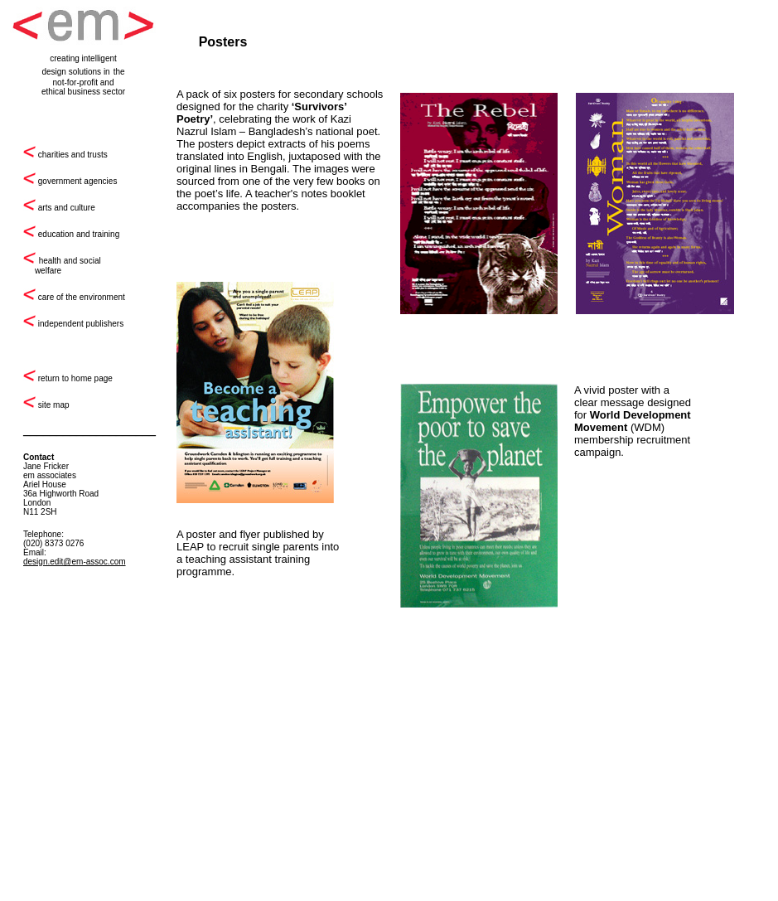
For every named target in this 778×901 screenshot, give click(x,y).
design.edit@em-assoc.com (74, 561)
